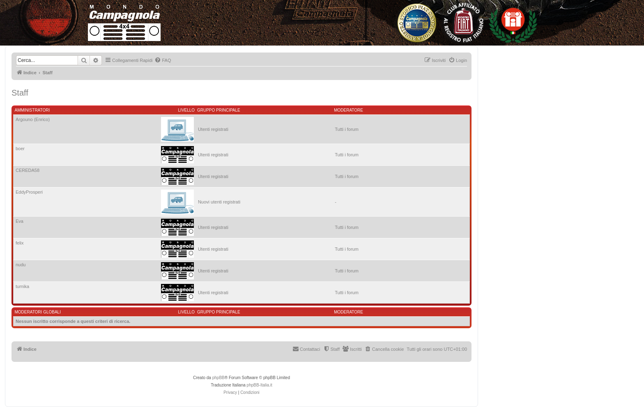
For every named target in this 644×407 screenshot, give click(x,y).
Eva (19, 221)
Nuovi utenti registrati (219, 201)
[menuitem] (162, 60)
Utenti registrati (213, 129)
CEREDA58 (27, 170)
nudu (20, 264)
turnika (22, 286)
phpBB (218, 377)
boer (20, 148)
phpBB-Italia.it (259, 385)
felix (20, 242)
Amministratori (32, 110)
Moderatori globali (38, 312)
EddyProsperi (29, 192)
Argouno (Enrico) (33, 119)
